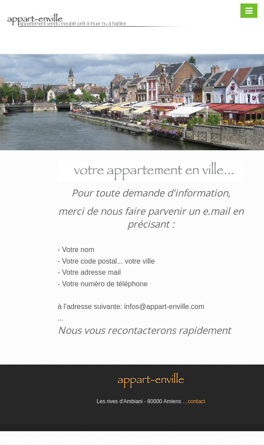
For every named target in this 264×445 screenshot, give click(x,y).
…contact (194, 401)
